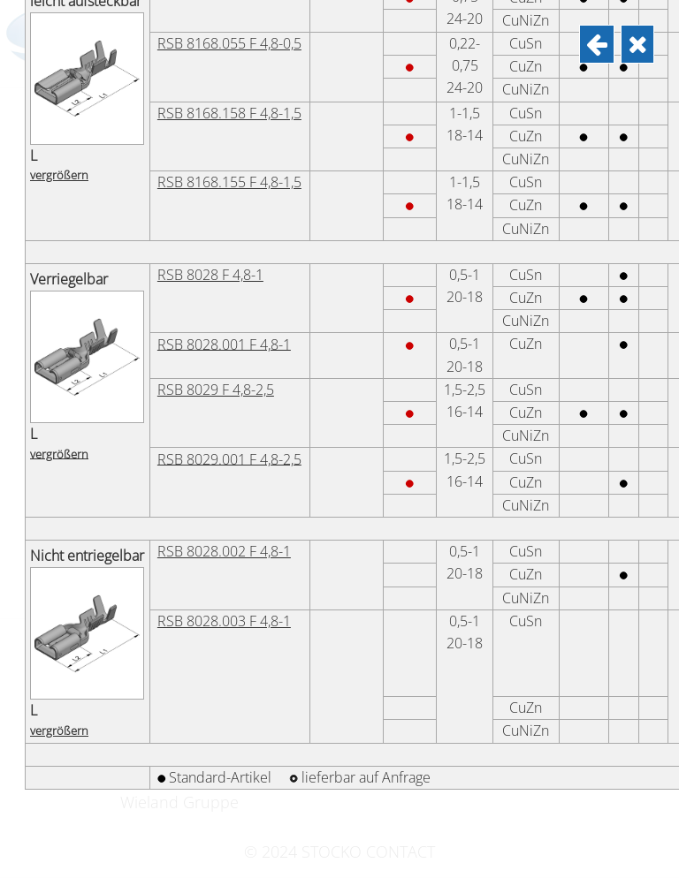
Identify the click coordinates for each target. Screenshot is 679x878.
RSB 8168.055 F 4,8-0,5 (229, 801)
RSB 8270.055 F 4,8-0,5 (229, 136)
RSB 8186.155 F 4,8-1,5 (229, 575)
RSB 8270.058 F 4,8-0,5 (229, 66)
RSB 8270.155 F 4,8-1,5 (229, 274)
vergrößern (59, 19)
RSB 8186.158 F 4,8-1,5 (229, 506)
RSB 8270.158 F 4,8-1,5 (229, 205)
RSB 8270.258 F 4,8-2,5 (229, 344)
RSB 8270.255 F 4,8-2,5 (229, 413)
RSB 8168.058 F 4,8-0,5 (229, 731)
